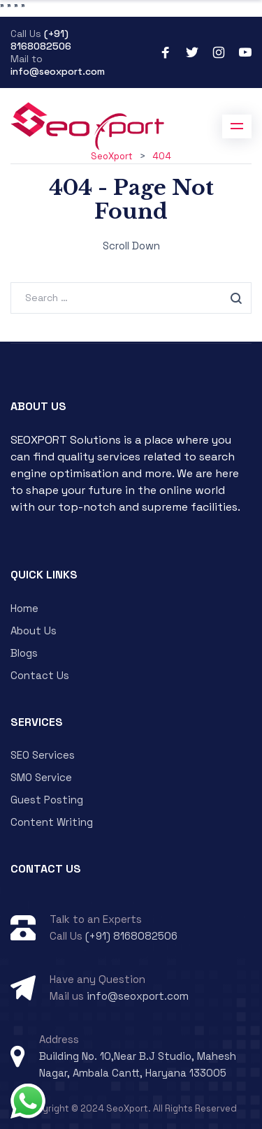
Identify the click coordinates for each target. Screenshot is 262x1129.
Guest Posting (46, 799)
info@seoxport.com (57, 71)
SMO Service (41, 777)
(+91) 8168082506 (40, 39)
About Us (33, 630)
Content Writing (51, 822)
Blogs (24, 653)
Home (24, 608)
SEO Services (42, 755)
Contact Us (39, 675)
